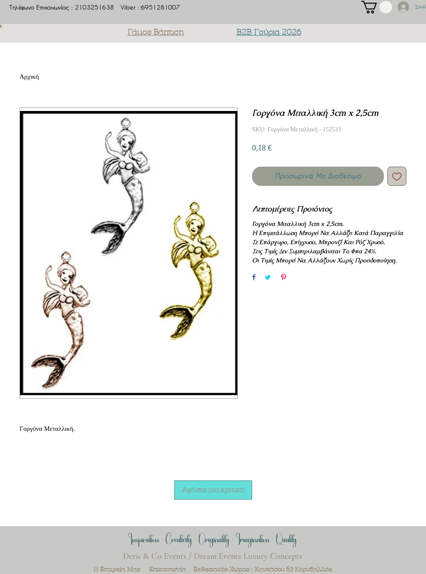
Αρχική (29, 76)
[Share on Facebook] (254, 278)
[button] (376, 7)
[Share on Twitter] (267, 278)
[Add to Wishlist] (396, 176)
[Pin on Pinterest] (283, 278)
